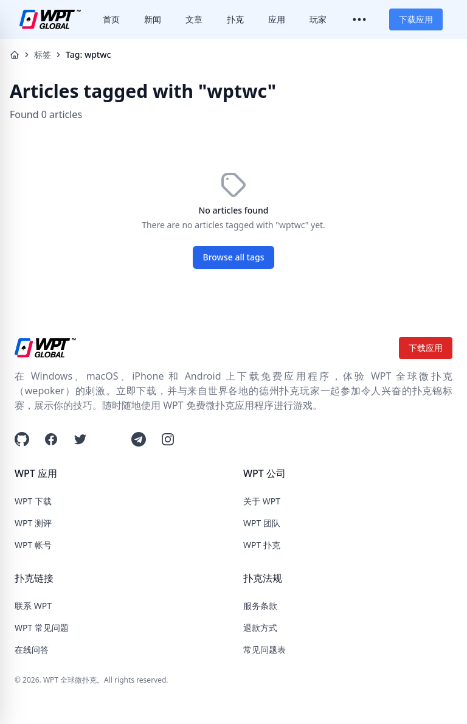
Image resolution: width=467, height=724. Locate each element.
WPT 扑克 (261, 545)
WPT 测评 (33, 523)
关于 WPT (261, 501)
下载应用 (416, 19)
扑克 (235, 19)
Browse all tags (234, 257)
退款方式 (260, 627)
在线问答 (32, 649)
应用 (276, 19)
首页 (111, 19)
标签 (42, 54)
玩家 (318, 19)
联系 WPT (33, 605)
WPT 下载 (33, 501)
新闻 (152, 19)
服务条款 (260, 605)
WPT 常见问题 (42, 627)
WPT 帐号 (33, 545)
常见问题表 (264, 649)
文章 (193, 19)
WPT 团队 (261, 523)
